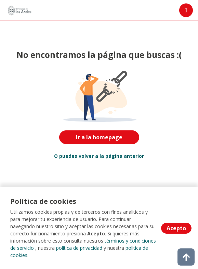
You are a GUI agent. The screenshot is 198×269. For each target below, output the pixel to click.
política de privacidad (79, 248)
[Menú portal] (186, 10)
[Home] (19, 10)
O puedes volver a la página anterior (99, 156)
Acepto (176, 228)
